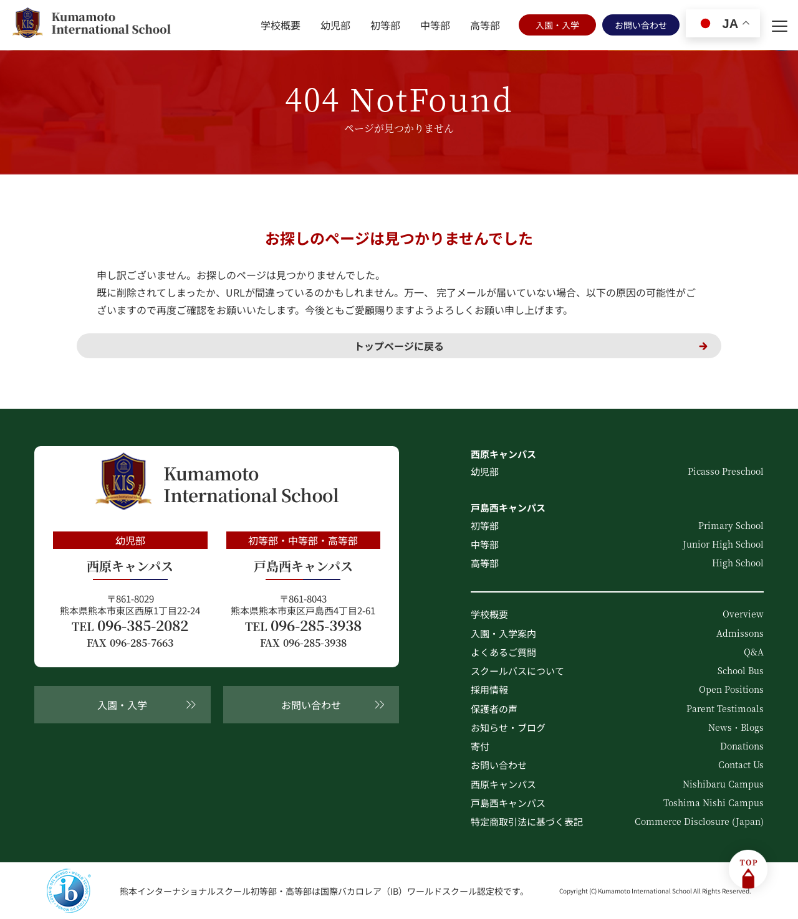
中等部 (435, 24)
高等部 (485, 24)
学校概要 (280, 24)
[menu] (779, 25)
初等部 (385, 24)
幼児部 (335, 24)
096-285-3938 (303, 625)
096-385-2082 (130, 625)
